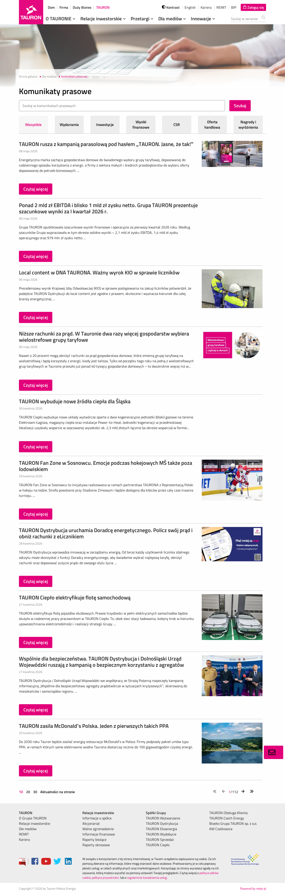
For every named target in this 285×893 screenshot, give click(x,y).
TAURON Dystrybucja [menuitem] (162, 823)
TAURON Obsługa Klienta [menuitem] (228, 812)
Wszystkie (33, 125)
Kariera (206, 7)
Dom (51, 7)
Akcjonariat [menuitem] (91, 823)
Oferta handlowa (212, 124)
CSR (176, 125)
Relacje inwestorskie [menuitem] (34, 823)
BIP (233, 7)
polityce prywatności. (106, 877)
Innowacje (203, 18)
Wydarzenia (69, 125)
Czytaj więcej (35, 188)
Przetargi (142, 18)
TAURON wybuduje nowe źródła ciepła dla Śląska (74, 401)
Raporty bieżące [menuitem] (94, 839)
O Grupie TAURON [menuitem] (33, 818)
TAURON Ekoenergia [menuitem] (161, 828)
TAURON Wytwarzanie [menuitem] (163, 818)
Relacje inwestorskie (103, 18)
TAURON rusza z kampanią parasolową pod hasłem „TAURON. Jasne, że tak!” (106, 144)
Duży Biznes (82, 7)
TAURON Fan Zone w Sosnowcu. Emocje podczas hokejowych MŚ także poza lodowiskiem (105, 466)
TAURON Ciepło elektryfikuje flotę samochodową (74, 597)
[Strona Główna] (31, 12)
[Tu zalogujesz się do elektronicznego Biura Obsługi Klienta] (253, 7)
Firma (63, 7)
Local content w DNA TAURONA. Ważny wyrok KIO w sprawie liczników (99, 272)
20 (28, 791)
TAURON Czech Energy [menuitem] (226, 818)
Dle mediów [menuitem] (28, 828)
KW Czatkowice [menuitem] (220, 828)
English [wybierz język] (190, 7)
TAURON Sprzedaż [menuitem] (160, 839)
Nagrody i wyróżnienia (248, 124)
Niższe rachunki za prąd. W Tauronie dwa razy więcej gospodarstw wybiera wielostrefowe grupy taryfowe (104, 336)
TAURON (103, 7)
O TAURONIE (61, 18)
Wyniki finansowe (140, 124)
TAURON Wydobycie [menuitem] (161, 834)
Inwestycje (105, 125)
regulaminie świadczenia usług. (147, 877)
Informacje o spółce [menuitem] (97, 818)
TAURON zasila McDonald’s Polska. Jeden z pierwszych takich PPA (94, 726)
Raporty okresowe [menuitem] (96, 845)
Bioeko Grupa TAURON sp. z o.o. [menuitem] (233, 823)
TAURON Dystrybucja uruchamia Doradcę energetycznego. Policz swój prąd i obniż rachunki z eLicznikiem (106, 533)
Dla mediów (172, 18)
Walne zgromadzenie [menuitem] (98, 828)
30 (35, 791)
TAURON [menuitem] (25, 812)
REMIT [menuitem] (24, 834)
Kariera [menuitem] (24, 839)
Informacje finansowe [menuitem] (98, 834)
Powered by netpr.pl (253, 888)
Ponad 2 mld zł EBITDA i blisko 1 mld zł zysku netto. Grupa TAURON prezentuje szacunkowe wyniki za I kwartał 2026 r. (108, 208)
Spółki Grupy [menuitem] (156, 812)
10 (21, 791)
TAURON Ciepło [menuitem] (157, 845)
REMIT (221, 7)
